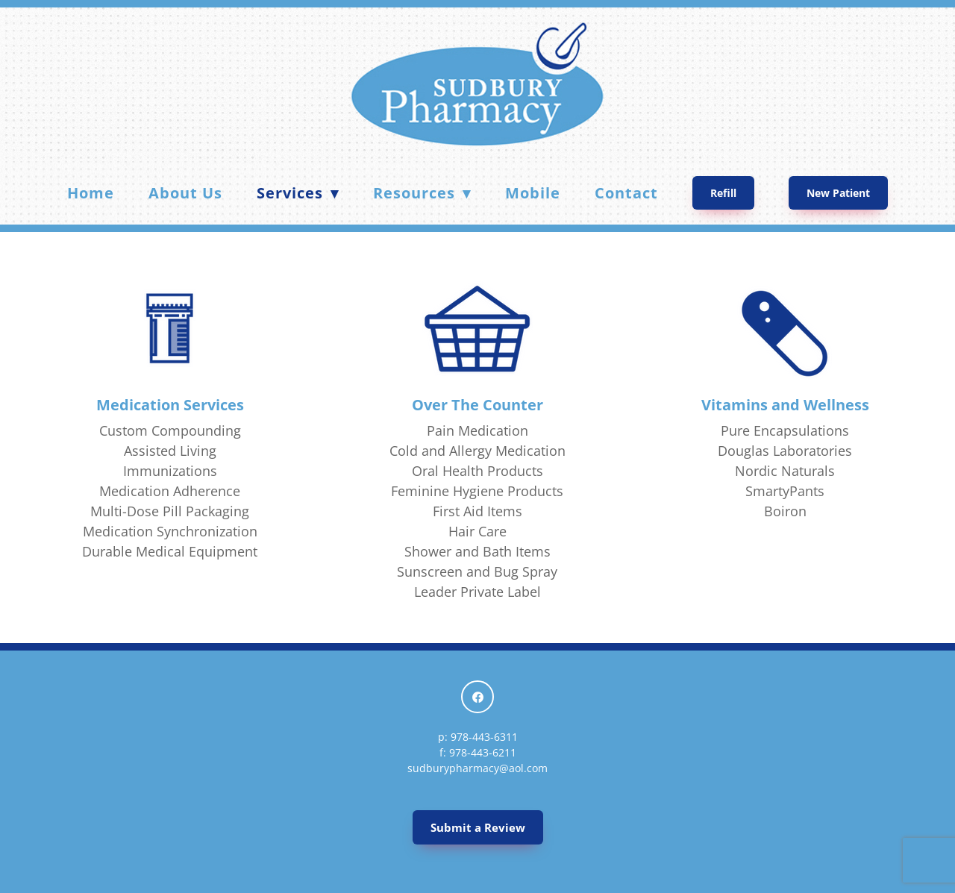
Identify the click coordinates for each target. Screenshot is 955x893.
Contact (626, 193)
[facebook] (477, 696)
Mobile (532, 193)
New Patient (838, 193)
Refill (723, 193)
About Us (185, 193)
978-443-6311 (484, 737)
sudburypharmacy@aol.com (477, 768)
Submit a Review (477, 827)
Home (90, 193)
